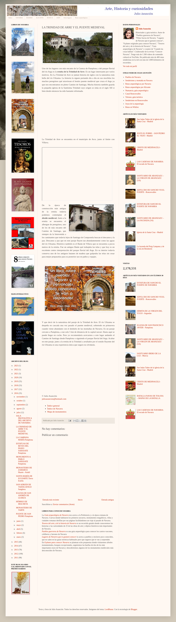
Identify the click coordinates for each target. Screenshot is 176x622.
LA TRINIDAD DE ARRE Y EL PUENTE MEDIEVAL (24, 430)
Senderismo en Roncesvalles (136, 100)
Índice (10, 18)
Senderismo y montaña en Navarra (139, 80)
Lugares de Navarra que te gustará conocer (59, 537)
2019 (16, 381)
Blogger (134, 609)
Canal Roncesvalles (133, 94)
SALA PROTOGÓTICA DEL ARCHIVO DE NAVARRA (24, 419)
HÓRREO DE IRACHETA (22, 503)
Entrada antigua (108, 500)
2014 (16, 546)
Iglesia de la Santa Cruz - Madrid (150, 232)
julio (18, 412)
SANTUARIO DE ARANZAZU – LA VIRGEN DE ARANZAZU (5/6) (150, 178)
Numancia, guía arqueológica (136, 91)
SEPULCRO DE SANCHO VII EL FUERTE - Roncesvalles (151, 191)
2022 (16, 370)
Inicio (80, 500)
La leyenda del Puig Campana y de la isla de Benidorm (150, 247)
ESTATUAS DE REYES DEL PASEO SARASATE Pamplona (22, 448)
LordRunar (109, 609)
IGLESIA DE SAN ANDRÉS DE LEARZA (23, 495)
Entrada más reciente (51, 500)
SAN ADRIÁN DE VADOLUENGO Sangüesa (24, 487)
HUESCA (50, 18)
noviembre (20, 397)
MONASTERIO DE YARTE (24, 509)
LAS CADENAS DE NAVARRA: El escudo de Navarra (150, 163)
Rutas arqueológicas (81, 18)
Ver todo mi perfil (130, 66)
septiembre (21, 405)
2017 (16, 389)
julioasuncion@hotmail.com (54, 399)
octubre (19, 401)
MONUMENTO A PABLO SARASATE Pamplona (23, 460)
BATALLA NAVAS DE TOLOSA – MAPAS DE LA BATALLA (150, 397)
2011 (16, 558)
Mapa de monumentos (56, 411)
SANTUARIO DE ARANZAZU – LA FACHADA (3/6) (150, 219)
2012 (16, 554)
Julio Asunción (145, 29)
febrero (19, 533)
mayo (18, 525)
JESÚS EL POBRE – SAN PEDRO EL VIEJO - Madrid (151, 134)
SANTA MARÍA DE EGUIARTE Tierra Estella (24, 478)
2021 (16, 374)
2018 (16, 385)
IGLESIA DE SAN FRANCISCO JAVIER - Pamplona (150, 326)
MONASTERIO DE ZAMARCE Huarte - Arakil (24, 470)
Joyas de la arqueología (134, 104)
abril (18, 529)
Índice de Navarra (55, 408)
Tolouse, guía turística (134, 97)
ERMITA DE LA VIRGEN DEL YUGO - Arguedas (149, 312)
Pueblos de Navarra (133, 77)
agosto (19, 409)
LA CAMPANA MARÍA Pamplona (24, 438)
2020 (16, 377)
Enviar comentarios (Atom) (63, 504)
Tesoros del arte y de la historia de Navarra (59, 523)
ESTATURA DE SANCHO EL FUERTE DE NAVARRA (149, 205)
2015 (16, 542)
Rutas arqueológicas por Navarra (138, 84)
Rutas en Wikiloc (132, 107)
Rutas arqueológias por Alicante (137, 87)
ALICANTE (40, 18)
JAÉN (58, 18)
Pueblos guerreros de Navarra (54, 531)
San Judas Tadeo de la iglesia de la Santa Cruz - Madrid (150, 120)
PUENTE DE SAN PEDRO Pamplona (24, 515)
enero (18, 537)
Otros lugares (68, 18)
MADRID (29, 18)
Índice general (53, 405)
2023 (16, 366)
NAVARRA (19, 18)
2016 (16, 393)
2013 (16, 550)
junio (18, 521)
